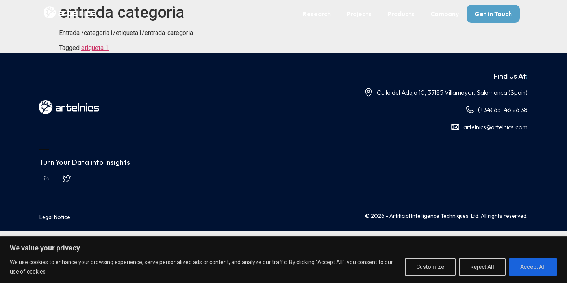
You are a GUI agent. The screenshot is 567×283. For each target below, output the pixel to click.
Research (317, 14)
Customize (430, 267)
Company (444, 14)
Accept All (533, 267)
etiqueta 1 (95, 47)
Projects (359, 14)
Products (401, 14)
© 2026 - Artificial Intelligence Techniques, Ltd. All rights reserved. (446, 215)
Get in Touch (493, 14)
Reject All (482, 267)
